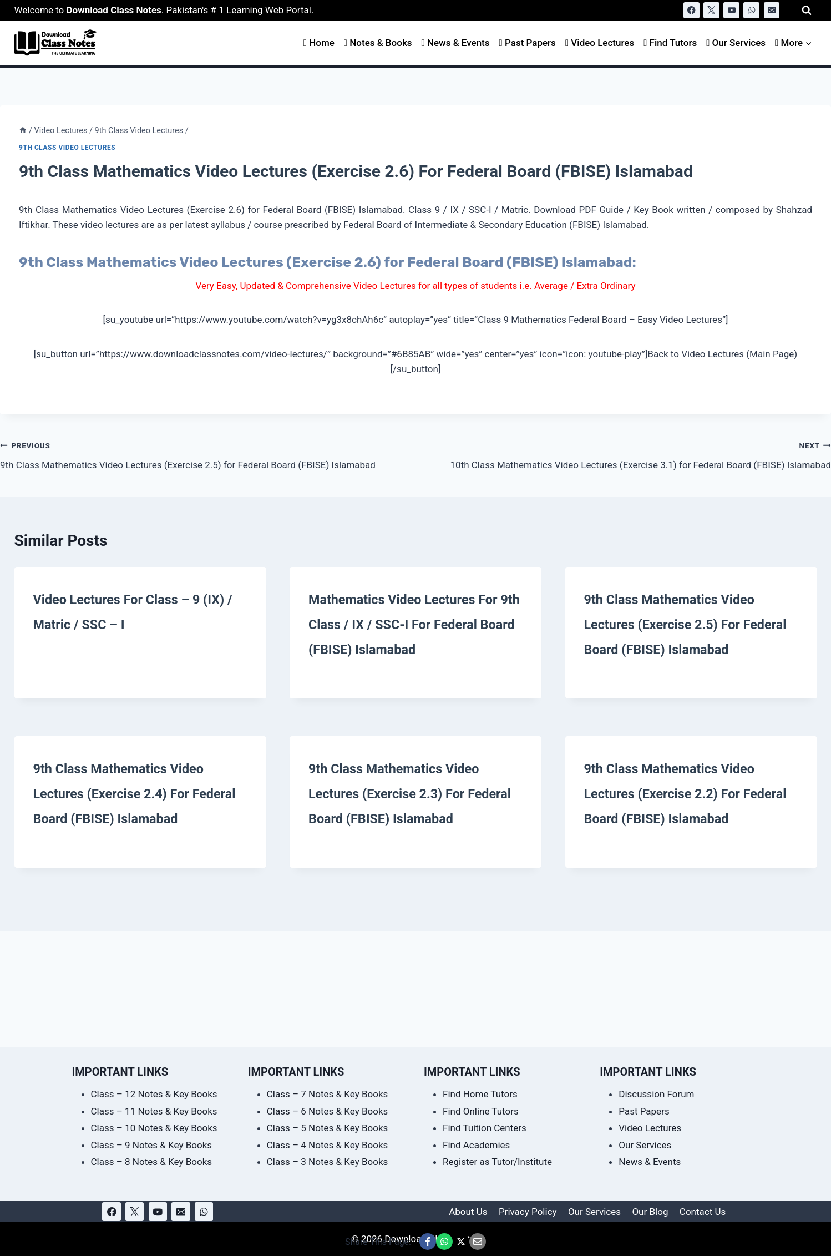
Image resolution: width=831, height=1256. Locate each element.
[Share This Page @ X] (461, 1241)
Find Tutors (670, 42)
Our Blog (650, 1211)
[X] (711, 10)
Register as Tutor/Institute (497, 1161)
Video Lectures (599, 42)
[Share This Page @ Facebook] (427, 1241)
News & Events (456, 42)
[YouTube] (731, 10)
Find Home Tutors (480, 1094)
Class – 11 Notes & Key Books (154, 1111)
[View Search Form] (806, 10)
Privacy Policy (528, 1211)
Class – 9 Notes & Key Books (151, 1145)
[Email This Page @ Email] (477, 1241)
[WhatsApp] (751, 10)
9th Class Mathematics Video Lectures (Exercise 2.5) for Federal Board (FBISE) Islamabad (203, 454)
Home (319, 42)
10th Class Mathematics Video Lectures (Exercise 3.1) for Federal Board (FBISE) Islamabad (628, 454)
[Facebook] (691, 10)
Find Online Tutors (481, 1111)
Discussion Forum (656, 1094)
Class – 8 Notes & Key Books (151, 1161)
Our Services (736, 42)
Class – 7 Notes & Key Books (327, 1094)
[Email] (772, 10)
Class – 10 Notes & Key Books (154, 1127)
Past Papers (527, 42)
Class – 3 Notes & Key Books (327, 1161)
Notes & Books (378, 42)
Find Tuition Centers (484, 1127)
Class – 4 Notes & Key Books (327, 1145)
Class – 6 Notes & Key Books (327, 1111)
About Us (468, 1211)
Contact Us (703, 1211)
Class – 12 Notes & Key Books (154, 1094)
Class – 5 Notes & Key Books (327, 1127)
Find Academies (476, 1145)
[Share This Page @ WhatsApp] (444, 1241)
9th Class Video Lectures (67, 147)
